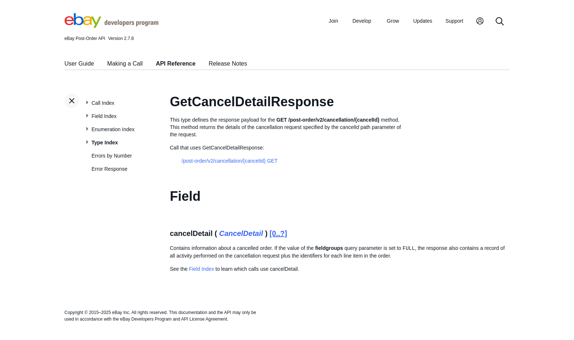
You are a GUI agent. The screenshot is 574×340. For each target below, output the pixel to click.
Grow (393, 21)
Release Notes (228, 63)
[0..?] (278, 233)
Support (454, 21)
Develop (362, 21)
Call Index (103, 103)
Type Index (105, 142)
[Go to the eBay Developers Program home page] (111, 26)
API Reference (176, 63)
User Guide (79, 63)
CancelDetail (241, 233)
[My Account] (480, 21)
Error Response (109, 169)
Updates (422, 21)
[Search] (500, 21)
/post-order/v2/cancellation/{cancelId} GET (229, 161)
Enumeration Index (113, 129)
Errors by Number (112, 156)
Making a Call (125, 63)
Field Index (104, 116)
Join (333, 21)
